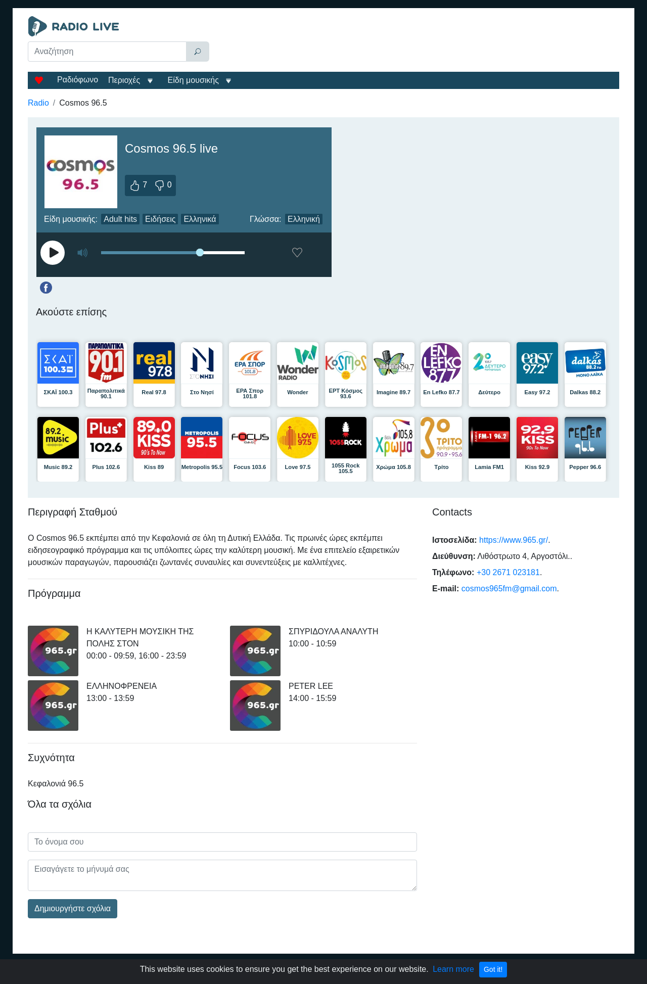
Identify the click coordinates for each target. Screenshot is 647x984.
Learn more (453, 969)
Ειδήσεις (160, 219)
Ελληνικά (199, 219)
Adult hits (120, 219)
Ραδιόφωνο (77, 79)
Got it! (493, 969)
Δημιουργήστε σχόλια (72, 908)
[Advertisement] (416, 41)
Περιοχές (125, 80)
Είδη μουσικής (193, 80)
